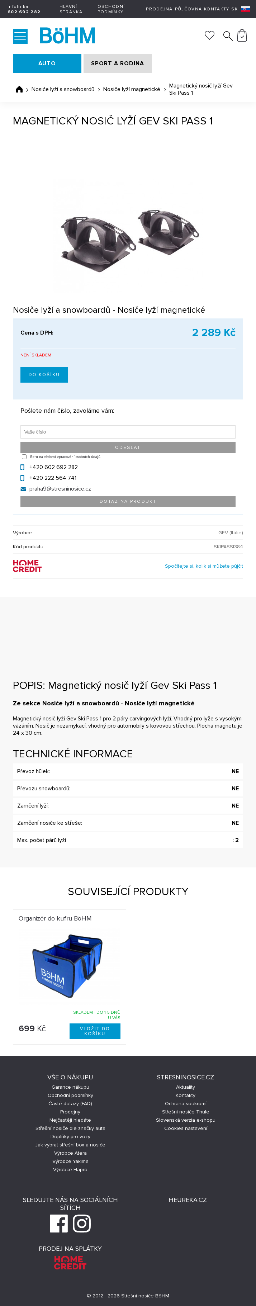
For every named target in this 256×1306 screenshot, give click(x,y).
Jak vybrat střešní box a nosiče (70, 1145)
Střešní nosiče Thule (185, 1112)
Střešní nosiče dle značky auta (70, 1128)
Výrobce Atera (70, 1153)
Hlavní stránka (71, 9)
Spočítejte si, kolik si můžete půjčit (204, 566)
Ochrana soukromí (186, 1104)
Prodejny (70, 1112)
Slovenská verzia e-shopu (185, 1120)
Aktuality (185, 1087)
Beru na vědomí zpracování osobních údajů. (65, 457)
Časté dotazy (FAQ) (70, 1104)
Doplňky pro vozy (70, 1137)
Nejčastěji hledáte (70, 1120)
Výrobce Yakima (70, 1161)
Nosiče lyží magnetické (131, 89)
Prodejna (159, 9)
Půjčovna (188, 9)
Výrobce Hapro (70, 1170)
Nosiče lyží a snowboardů (63, 89)
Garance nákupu (70, 1087)
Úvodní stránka (19, 89)
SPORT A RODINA (117, 63)
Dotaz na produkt (128, 501)
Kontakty (216, 9)
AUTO (47, 63)
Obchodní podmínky (111, 9)
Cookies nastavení (185, 1128)
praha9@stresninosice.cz (60, 488)
